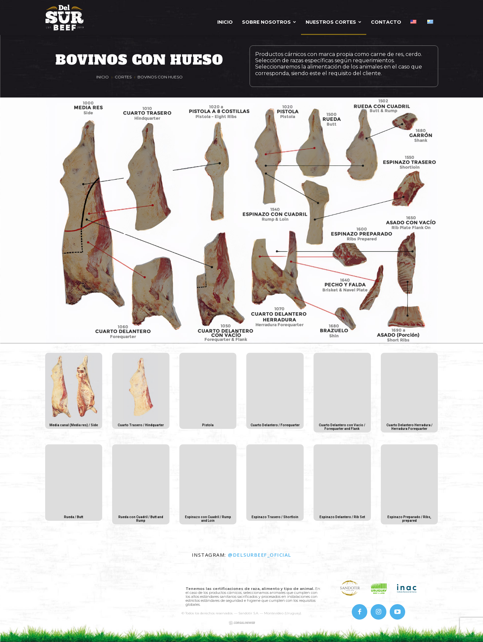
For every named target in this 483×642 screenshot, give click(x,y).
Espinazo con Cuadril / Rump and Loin (208, 519)
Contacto (386, 22)
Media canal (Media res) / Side (73, 427)
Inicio (225, 22)
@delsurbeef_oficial (259, 554)
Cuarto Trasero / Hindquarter (140, 427)
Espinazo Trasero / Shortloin (275, 519)
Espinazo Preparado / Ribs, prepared (409, 519)
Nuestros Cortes (333, 22)
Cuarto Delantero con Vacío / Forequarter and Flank (342, 427)
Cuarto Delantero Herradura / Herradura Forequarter (409, 427)
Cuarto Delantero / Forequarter (275, 427)
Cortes (123, 76)
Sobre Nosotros (269, 22)
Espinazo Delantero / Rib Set (342, 519)
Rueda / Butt (73, 517)
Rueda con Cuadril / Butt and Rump (140, 519)
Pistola (208, 425)
